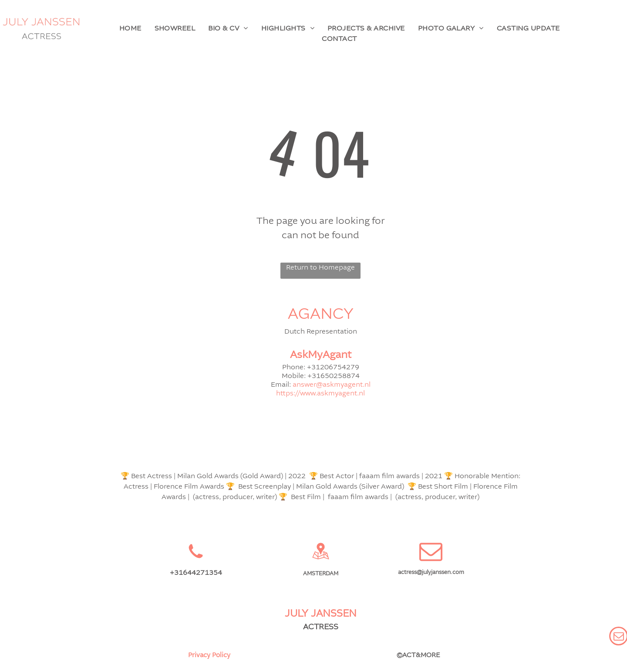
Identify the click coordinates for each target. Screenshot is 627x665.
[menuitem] (130, 29)
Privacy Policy (209, 655)
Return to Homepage (320, 267)
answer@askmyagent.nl (332, 384)
